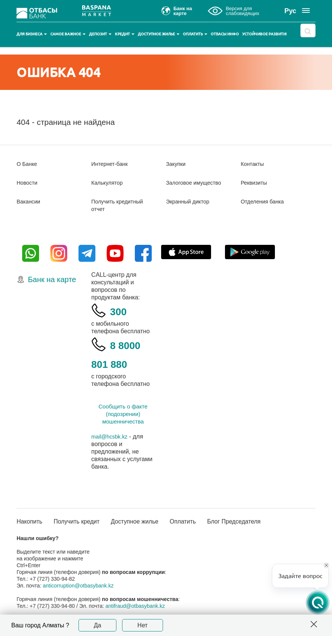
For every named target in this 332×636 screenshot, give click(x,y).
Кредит (124, 34)
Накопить (31, 521)
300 (121, 310)
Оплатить (195, 34)
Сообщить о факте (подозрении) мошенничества (123, 414)
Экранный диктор (190, 201)
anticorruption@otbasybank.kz (78, 586)
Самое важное (68, 34)
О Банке (28, 164)
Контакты (254, 164)
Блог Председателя (259, 521)
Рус (290, 11)
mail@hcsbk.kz (111, 436)
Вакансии (30, 201)
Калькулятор (109, 182)
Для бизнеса (32, 34)
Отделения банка (265, 201)
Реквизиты (255, 182)
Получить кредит (83, 521)
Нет (142, 625)
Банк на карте (52, 279)
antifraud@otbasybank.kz (135, 606)
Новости (28, 182)
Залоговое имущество (197, 182)
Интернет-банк (111, 164)
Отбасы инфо (225, 34)
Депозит (100, 34)
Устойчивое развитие (267, 34)
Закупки (177, 164)
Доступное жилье (159, 34)
